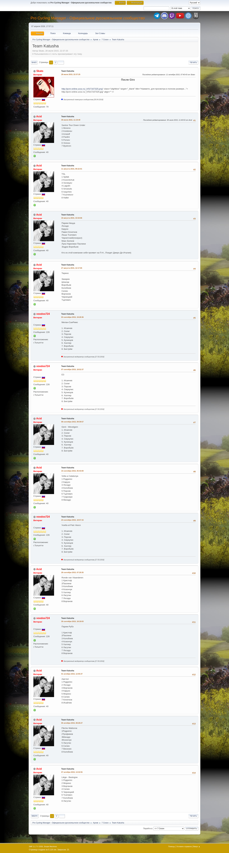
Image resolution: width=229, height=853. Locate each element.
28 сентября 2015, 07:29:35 (72, 572)
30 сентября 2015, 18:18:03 (72, 621)
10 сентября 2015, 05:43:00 (72, 471)
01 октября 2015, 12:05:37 (72, 674)
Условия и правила (184, 846)
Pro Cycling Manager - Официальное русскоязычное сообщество (88, 18)
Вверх (35, 816)
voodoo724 (43, 314)
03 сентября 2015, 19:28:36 (72, 317)
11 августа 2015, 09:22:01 (71, 169)
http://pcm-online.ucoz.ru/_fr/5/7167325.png (82, 89)
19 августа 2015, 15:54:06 (71, 218)
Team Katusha (67, 71)
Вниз (34, 62)
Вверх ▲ (196, 846)
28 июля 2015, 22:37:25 (70, 74)
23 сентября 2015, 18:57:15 (72, 520)
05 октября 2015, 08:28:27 (72, 723)
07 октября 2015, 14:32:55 (72, 772)
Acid (39, 116)
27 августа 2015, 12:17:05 (71, 268)
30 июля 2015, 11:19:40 (70, 120)
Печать (193, 62)
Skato (39, 71)
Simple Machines (50, 846)
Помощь (171, 846)
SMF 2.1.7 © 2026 (36, 846)
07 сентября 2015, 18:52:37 (72, 369)
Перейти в (147, 828)
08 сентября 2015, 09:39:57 (72, 422)
